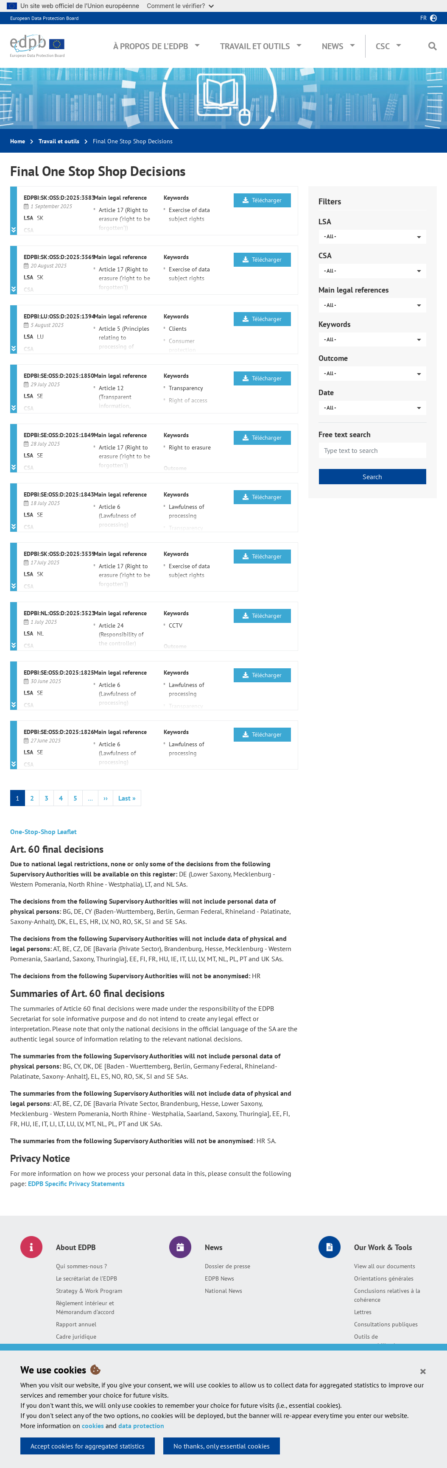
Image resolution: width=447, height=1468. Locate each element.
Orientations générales (383, 1278)
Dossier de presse (227, 1266)
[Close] (423, 1371)
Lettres (363, 1312)
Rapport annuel (76, 1324)
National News (223, 1291)
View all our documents (384, 1266)
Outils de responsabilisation (378, 1341)
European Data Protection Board (44, 18)
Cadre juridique (76, 1336)
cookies (93, 1425)
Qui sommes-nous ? (81, 1266)
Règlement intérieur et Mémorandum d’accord (85, 1307)
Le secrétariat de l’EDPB (86, 1278)
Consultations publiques (386, 1324)
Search (372, 476)
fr (423, 18)
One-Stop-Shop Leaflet (43, 831)
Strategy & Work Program (89, 1291)
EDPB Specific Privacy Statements (76, 1183)
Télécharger (262, 200)
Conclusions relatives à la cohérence (387, 1295)
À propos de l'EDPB (150, 46)
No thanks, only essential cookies (221, 1446)
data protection (141, 1425)
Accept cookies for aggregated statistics (88, 1446)
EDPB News (219, 1278)
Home (17, 141)
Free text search (344, 434)
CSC (383, 46)
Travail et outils (255, 46)
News (333, 46)
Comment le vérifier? (180, 5)
